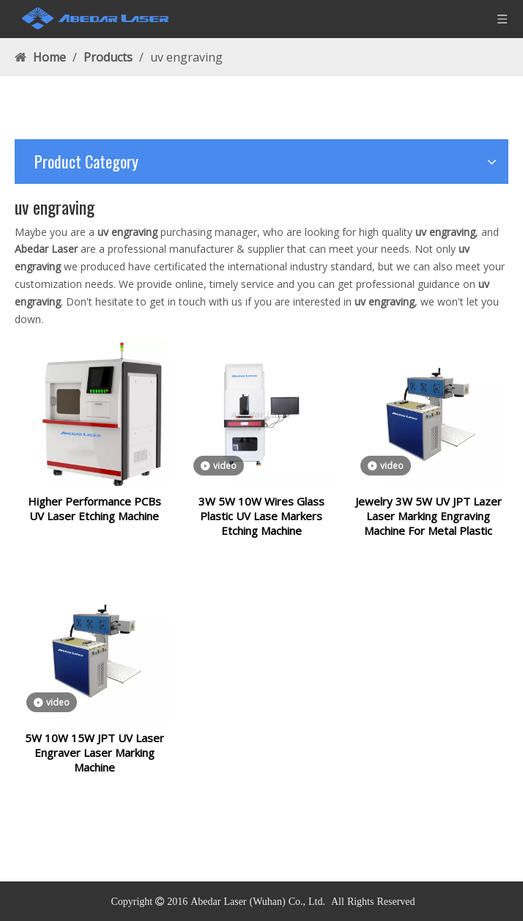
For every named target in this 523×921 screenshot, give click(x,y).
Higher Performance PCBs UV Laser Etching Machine (94, 517)
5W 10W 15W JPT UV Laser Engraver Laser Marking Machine (94, 770)
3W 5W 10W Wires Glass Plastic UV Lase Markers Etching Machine (261, 525)
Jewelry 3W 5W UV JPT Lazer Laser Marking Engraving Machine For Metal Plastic (428, 525)
